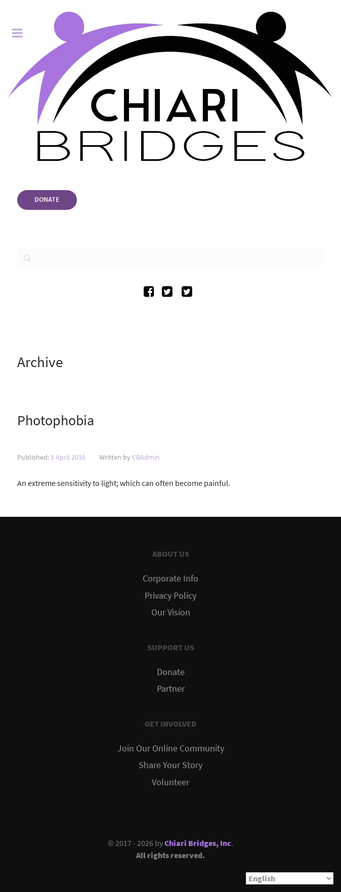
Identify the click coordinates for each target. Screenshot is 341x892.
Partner (171, 688)
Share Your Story (170, 765)
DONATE (47, 199)
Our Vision (170, 612)
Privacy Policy (170, 595)
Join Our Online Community (170, 748)
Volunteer (170, 782)
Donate (171, 672)
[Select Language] (289, 878)
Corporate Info (170, 578)
